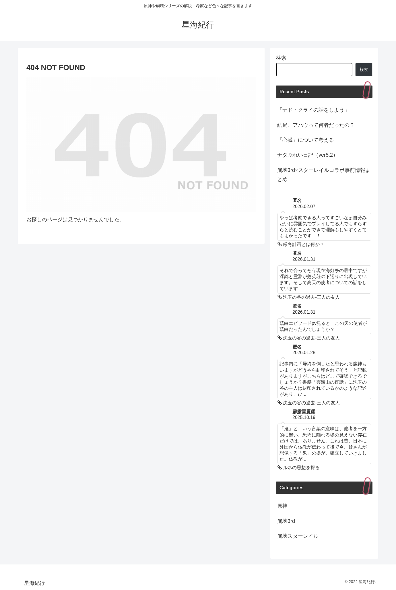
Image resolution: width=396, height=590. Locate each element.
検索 (281, 58)
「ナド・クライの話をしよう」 (313, 110)
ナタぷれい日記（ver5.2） (307, 155)
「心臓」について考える (305, 140)
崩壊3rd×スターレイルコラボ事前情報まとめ (323, 174)
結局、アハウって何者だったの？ (316, 125)
